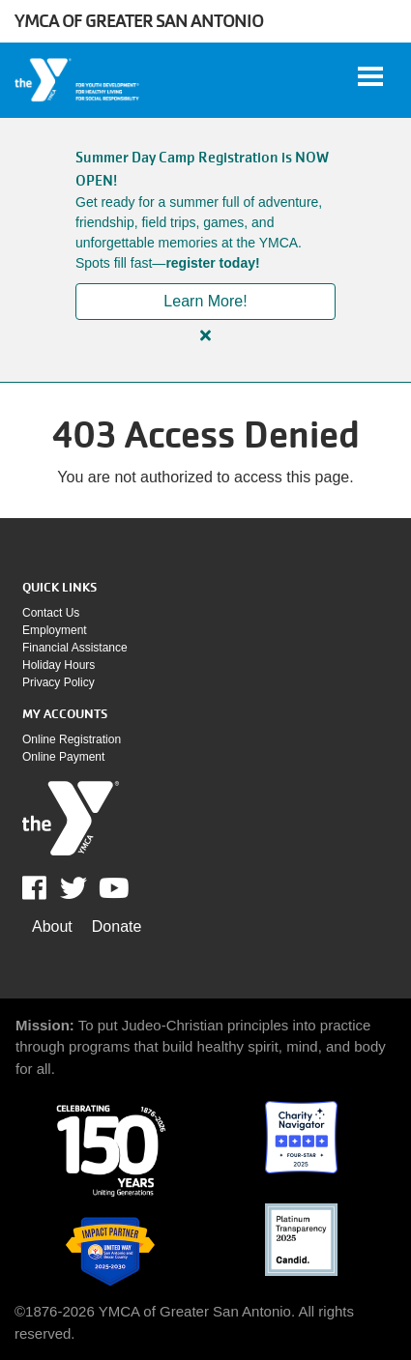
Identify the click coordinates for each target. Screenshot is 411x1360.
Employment (54, 630)
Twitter (73, 888)
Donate (117, 926)
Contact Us (50, 613)
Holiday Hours (58, 665)
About (52, 926)
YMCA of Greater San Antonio (139, 21)
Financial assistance (75, 647)
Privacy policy (58, 682)
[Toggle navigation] (370, 76)
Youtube (112, 888)
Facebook (47, 888)
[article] (205, 249)
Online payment (63, 757)
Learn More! (205, 301)
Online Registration (71, 739)
